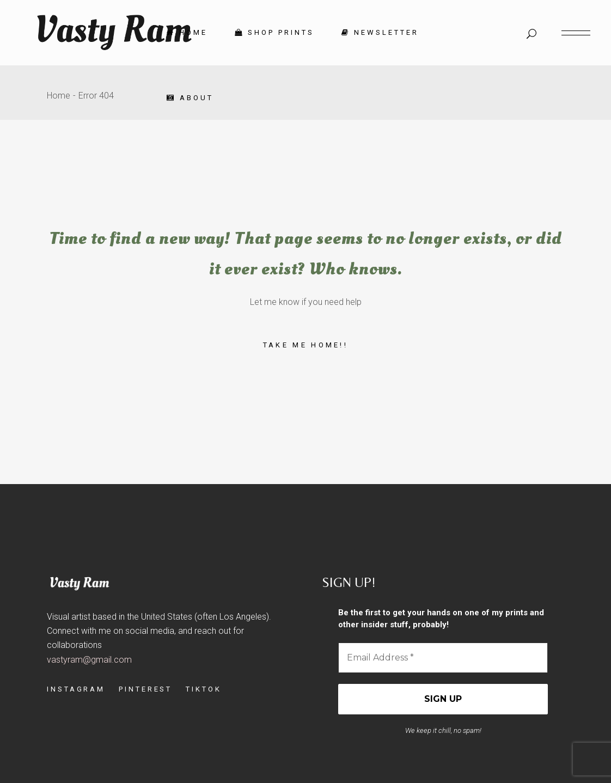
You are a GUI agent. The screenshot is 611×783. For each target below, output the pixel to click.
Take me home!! (305, 345)
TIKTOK (203, 689)
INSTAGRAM (76, 689)
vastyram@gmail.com (89, 659)
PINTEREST (145, 689)
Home (58, 95)
